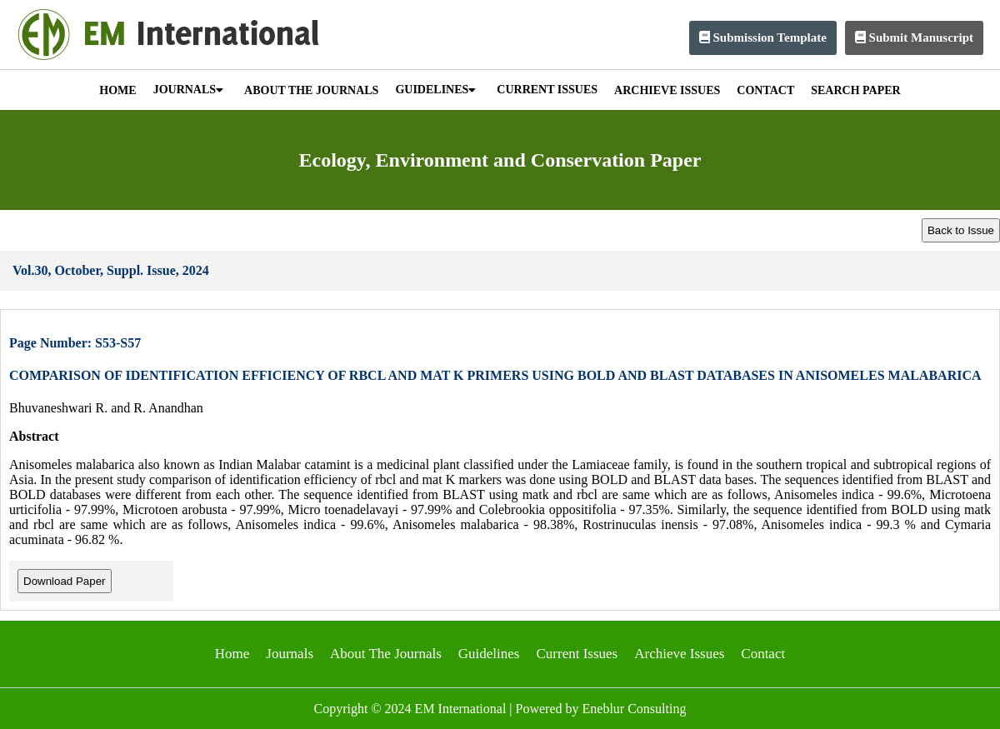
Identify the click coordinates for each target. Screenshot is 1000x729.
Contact (763, 654)
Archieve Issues (679, 654)
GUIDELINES (435, 89)
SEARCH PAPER (855, 90)
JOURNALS (188, 89)
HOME (117, 90)
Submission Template (763, 37)
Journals (289, 654)
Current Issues (577, 654)
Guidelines (489, 654)
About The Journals (386, 654)
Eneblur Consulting (634, 709)
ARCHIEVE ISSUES (667, 90)
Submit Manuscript (914, 37)
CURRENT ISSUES (547, 89)
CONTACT (765, 90)
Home (232, 654)
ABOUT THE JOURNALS (311, 90)
